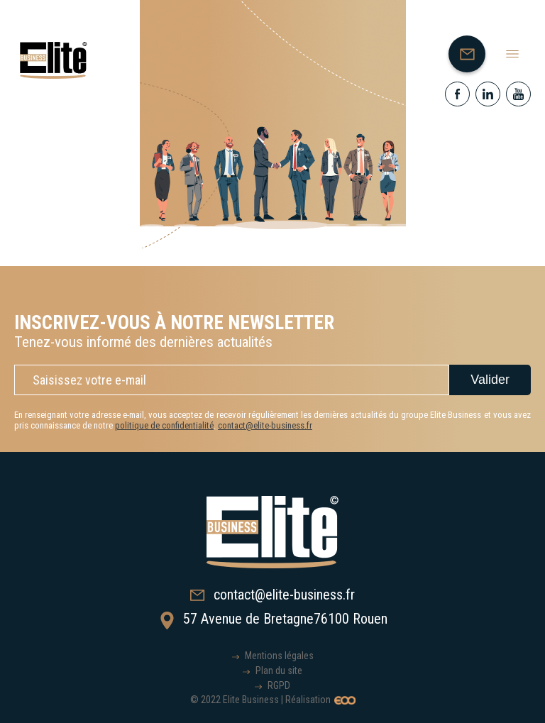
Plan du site (278, 670)
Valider (490, 379)
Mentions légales (279, 655)
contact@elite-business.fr (265, 425)
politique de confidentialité (164, 425)
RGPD (279, 685)
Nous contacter (472, 57)
